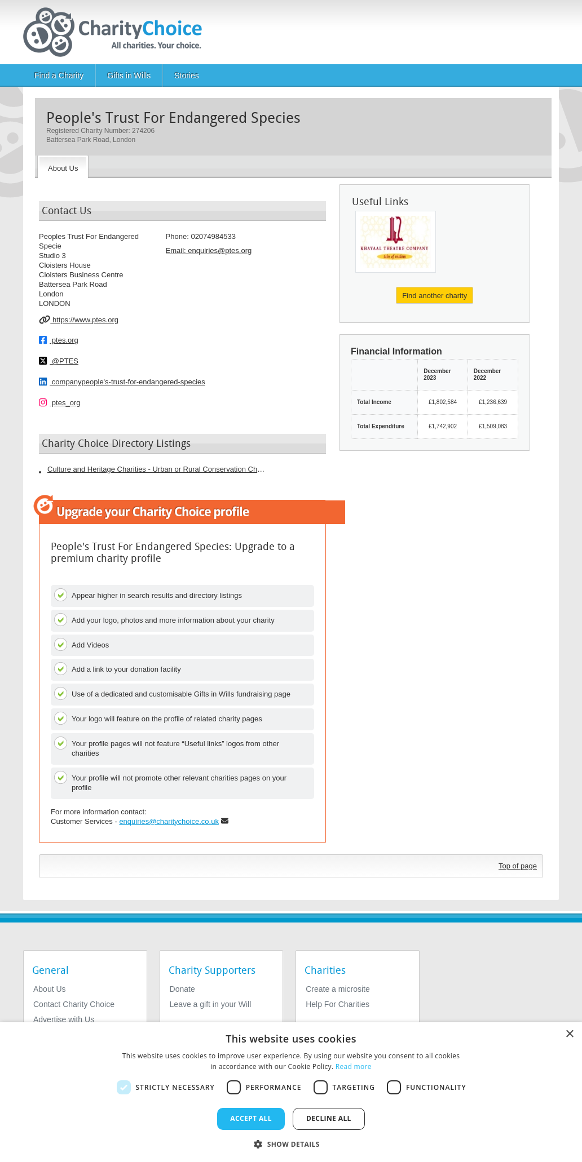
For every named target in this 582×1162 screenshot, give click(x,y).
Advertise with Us (63, 1019)
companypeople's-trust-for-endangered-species (122, 381)
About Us (49, 989)
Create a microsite (338, 989)
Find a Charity (58, 75)
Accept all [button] (251, 1118)
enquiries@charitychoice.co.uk (169, 821)
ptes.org (58, 339)
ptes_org (59, 402)
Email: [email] (209, 250)
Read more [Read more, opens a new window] (354, 1066)
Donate (182, 989)
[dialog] (291, 1092)
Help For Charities (337, 1004)
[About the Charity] (63, 167)
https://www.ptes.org (78, 319)
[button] (291, 1143)
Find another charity (434, 295)
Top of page (518, 866)
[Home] (117, 32)
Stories (186, 75)
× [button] (569, 1034)
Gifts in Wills (129, 75)
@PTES (58, 360)
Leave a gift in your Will (211, 1004)
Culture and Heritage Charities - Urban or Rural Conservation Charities (157, 469)
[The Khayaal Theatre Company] (395, 242)
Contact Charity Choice (73, 1004)
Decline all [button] (328, 1118)
